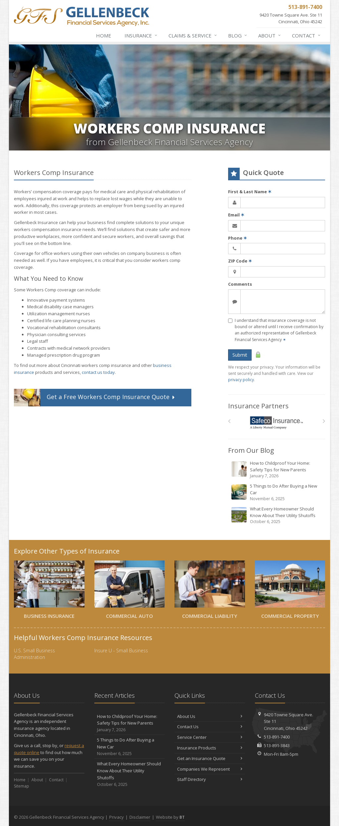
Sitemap (21, 786)
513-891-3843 (277, 745)
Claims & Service (193, 35)
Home (103, 35)
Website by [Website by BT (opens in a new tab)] (170, 817)
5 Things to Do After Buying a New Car (277, 492)
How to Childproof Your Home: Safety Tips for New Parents (277, 469)
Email (236, 215)
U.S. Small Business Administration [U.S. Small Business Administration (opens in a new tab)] (34, 653)
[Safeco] (276, 423)
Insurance (141, 35)
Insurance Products (209, 748)
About (269, 35)
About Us (209, 716)
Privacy (116, 817)
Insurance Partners (258, 405)
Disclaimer (139, 817)
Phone (237, 238)
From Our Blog (251, 450)
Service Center (209, 737)
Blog (238, 35)
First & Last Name (249, 192)
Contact (306, 35)
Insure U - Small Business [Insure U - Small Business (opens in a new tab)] (121, 650)
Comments (240, 284)
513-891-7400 (277, 737)
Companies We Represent (209, 769)
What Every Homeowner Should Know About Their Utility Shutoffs (277, 515)
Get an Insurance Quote (209, 758)
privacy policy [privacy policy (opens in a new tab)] (241, 380)
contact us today (98, 372)
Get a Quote (95, 397)
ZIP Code (240, 261)
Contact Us (209, 727)
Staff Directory (209, 779)
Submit (239, 355)
